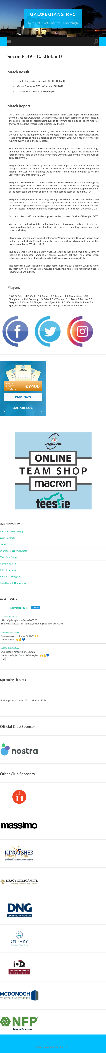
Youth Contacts (8, 544)
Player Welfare (8, 563)
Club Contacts (7, 537)
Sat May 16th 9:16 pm (10, 632)
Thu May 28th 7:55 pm (10, 616)
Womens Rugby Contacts (13, 550)
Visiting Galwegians (10, 576)
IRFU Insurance (8, 570)
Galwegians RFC (53, 14)
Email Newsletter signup (13, 582)
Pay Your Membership (12, 531)
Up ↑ (68, 1047)
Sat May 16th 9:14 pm (10, 648)
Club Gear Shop (8, 557)
